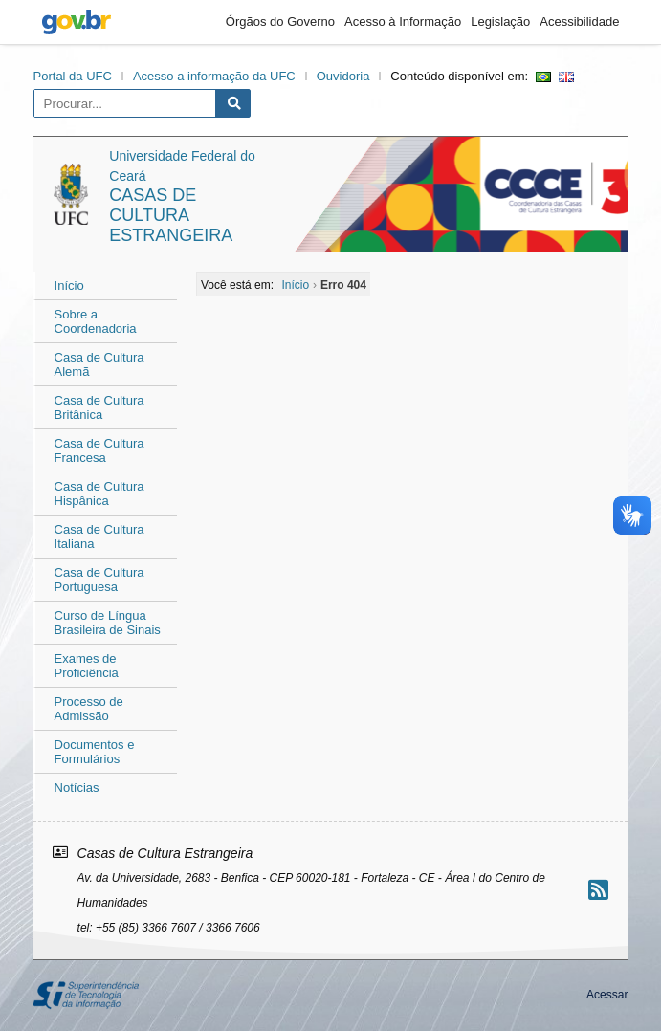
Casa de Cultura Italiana (99, 536)
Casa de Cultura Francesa (99, 450)
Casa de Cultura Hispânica (99, 493)
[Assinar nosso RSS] (598, 890)
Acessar (607, 994)
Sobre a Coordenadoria (96, 321)
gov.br (76, 22)
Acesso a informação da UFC (214, 76)
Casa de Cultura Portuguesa (99, 579)
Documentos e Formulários (95, 751)
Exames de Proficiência (87, 665)
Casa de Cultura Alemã (99, 364)
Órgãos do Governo (280, 21)
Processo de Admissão (89, 708)
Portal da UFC (72, 76)
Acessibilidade (579, 21)
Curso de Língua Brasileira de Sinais (108, 622)
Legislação (500, 21)
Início (69, 285)
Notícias (77, 787)
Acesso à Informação (402, 21)
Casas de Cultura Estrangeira (170, 215)
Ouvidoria (343, 76)
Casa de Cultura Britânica (99, 407)
